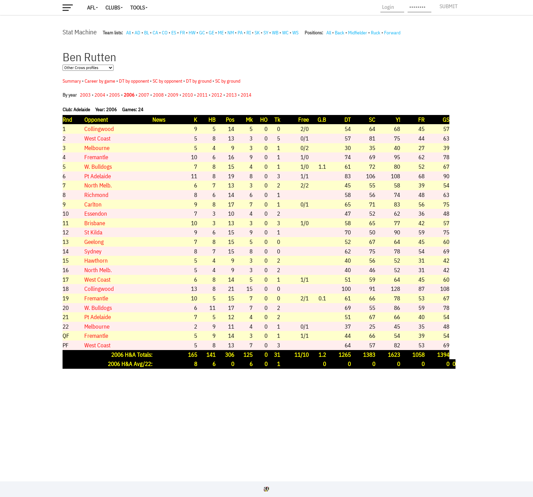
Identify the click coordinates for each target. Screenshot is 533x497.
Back (339, 33)
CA (155, 33)
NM (230, 33)
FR (182, 33)
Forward (392, 33)
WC (285, 33)
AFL (91, 7)
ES (173, 33)
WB (275, 33)
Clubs (112, 7)
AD (137, 33)
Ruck (375, 33)
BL (146, 33)
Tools (137, 7)
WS (295, 33)
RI (248, 33)
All (128, 33)
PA (240, 33)
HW (192, 33)
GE (211, 33)
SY (265, 33)
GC (202, 33)
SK (257, 33)
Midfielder (357, 33)
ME (221, 33)
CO (165, 33)
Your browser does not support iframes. (263, 257)
